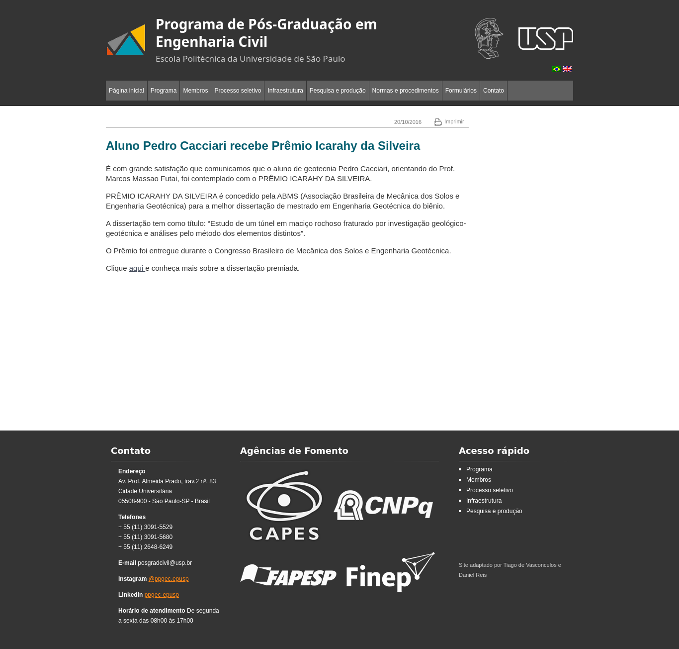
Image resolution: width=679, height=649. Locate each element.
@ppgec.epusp (169, 578)
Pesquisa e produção (338, 90)
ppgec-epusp (162, 594)
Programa (164, 90)
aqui (137, 268)
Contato (493, 90)
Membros (195, 90)
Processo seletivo (237, 90)
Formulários (461, 90)
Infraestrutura (285, 90)
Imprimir (449, 121)
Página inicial (126, 90)
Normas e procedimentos (405, 90)
